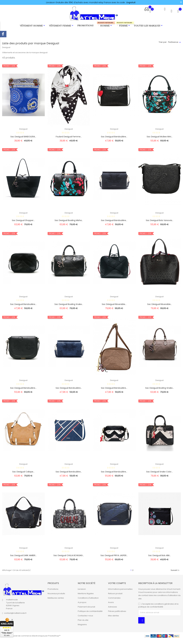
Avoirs (111, 601)
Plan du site (83, 618)
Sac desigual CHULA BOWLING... (68, 554)
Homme (105, 23)
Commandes (114, 596)
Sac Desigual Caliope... (23, 470)
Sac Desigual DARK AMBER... (23, 554)
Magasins (82, 623)
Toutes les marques (148, 24)
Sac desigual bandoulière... (114, 135)
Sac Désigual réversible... (114, 302)
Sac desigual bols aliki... (159, 554)
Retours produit (115, 592)
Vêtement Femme (61, 24)
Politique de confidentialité (90, 610)
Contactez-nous (85, 614)
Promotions (85, 24)
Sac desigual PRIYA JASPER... (114, 554)
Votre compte (117, 581)
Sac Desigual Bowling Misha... (69, 219)
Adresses (112, 605)
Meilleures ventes (56, 596)
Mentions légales (86, 592)
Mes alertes (113, 614)
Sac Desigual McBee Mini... (159, 135)
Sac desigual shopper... (23, 219)
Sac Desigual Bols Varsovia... (159, 219)
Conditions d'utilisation (88, 596)
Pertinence (173, 40)
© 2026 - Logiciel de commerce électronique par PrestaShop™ (31, 634)
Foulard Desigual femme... (69, 135)
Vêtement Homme (33, 24)
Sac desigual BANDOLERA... (23, 135)
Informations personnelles (120, 587)
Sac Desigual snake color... (159, 470)
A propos (82, 601)
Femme (123, 23)
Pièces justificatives (117, 610)
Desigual (23, 127)
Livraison (82, 587)
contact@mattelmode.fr (15, 611)
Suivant (175, 569)
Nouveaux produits (56, 592)
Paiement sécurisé (86, 605)
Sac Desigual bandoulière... (114, 219)
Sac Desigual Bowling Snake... (68, 302)
